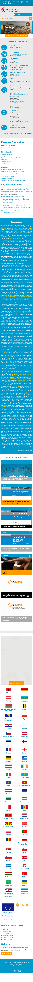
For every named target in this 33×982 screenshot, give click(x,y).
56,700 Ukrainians (21, 318)
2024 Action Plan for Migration (8, 212)
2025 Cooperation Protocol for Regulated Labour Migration (14, 210)
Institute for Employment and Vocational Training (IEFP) (13, 180)
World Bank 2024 (19, 47)
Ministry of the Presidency (7, 156)
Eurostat (13, 355)
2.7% (16, 268)
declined (30, 228)
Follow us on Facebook (7, 937)
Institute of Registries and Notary (8, 178)
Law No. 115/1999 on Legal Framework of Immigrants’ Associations (16, 191)
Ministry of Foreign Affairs (7, 154)
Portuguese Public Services (7, 176)
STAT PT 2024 (18, 49)
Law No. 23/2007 (16, 386)
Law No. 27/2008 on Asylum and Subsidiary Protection (13, 205)
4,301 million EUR (18, 348)
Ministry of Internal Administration (9, 147)
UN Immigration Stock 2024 (21, 54)
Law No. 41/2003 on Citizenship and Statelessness (12, 196)
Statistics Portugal (5, 175)
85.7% (14, 266)
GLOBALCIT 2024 (22, 114)
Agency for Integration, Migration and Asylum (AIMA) (13, 169)
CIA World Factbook (19, 127)
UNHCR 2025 (16, 93)
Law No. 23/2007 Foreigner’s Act (8, 204)
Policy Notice (16, 965)
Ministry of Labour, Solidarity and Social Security (12, 157)
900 (14, 310)
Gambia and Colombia (19, 312)
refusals (8, 358)
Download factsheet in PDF (17, 35)
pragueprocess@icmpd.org (9, 935)
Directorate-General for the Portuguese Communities (13, 173)
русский (9, 18)
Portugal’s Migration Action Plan (24, 425)
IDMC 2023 (15, 107)
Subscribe (7, 953)
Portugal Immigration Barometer (9, 275)
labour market (4, 278)
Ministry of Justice (5, 159)
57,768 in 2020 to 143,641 (15, 238)
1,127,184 (15, 240)
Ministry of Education (6, 161)
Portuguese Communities (20, 343)
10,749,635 (3, 228)
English (4, 18)
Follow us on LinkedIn (7, 939)
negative (17, 231)
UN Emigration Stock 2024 (21, 61)
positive (19, 232)
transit (4, 352)
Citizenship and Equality (25, 393)
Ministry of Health (5, 163)
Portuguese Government (17, 326)
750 (8, 361)
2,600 (24, 307)
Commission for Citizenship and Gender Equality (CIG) (13, 171)
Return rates (13, 362)
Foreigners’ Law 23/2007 (7, 406)
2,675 (6, 307)
